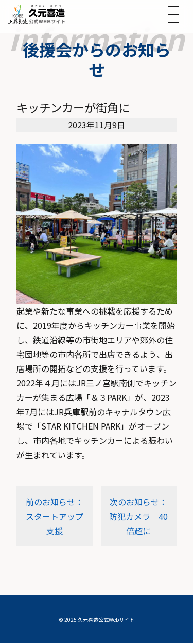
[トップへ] (36, 14)
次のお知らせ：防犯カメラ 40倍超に (138, 516)
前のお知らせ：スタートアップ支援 (54, 516)
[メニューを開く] (173, 14)
